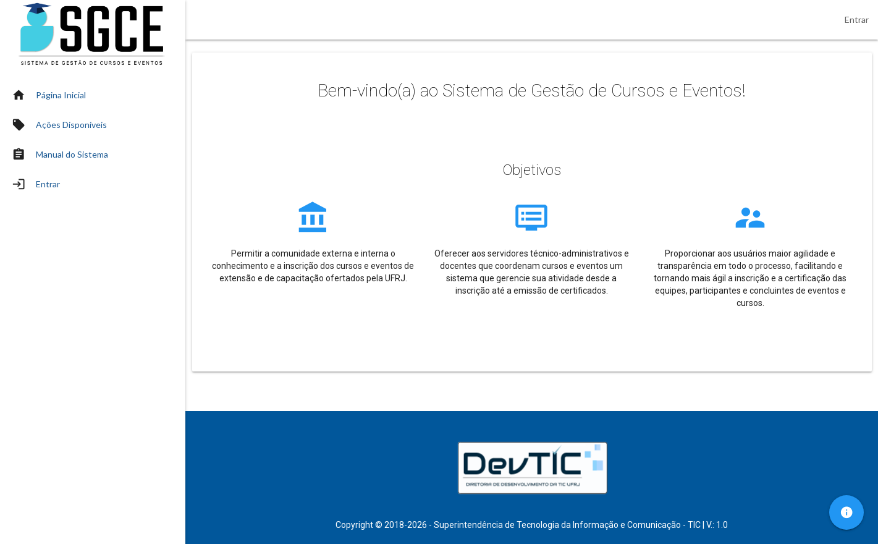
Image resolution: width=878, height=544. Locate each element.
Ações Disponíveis (71, 124)
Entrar (857, 19)
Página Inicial (61, 95)
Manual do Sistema (72, 154)
